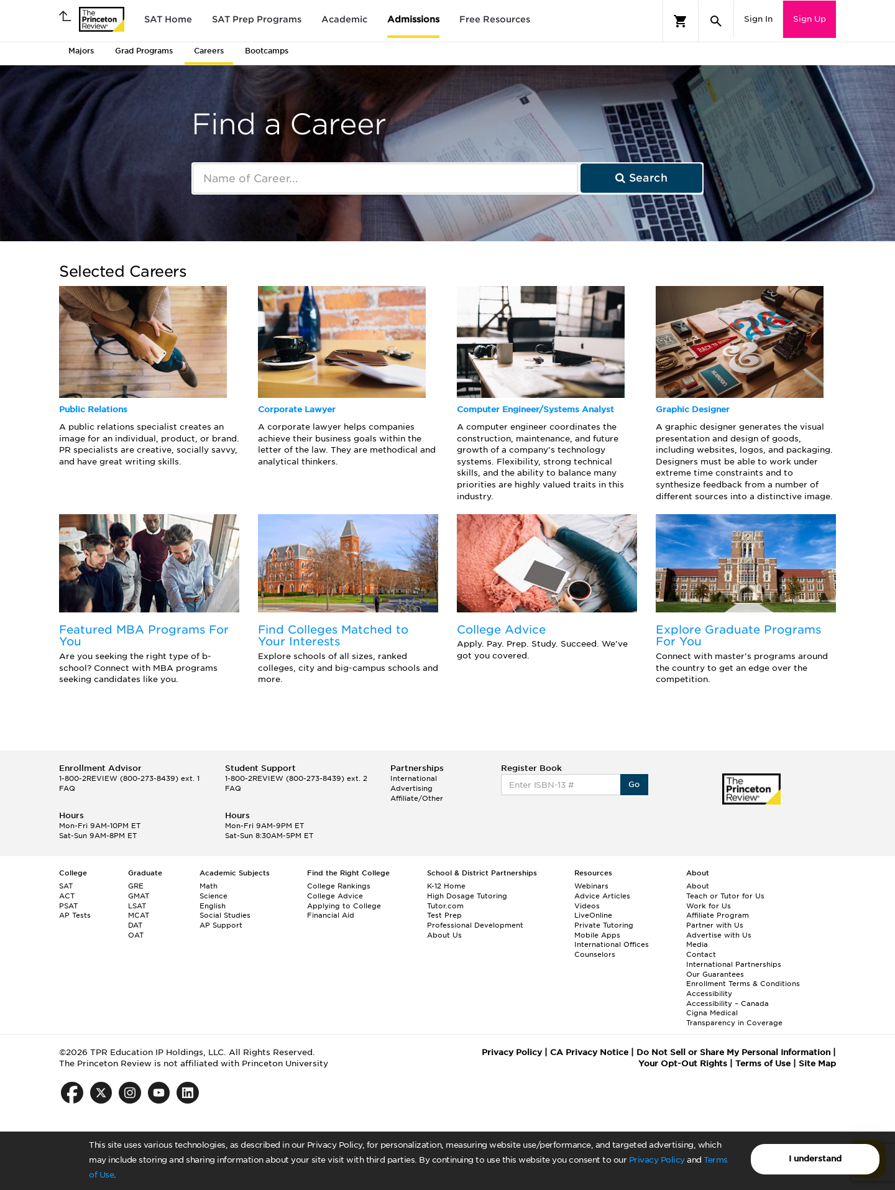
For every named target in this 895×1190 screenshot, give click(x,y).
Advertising (411, 788)
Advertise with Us (718, 935)
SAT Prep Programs (256, 19)
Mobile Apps (597, 935)
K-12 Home (446, 886)
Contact (701, 954)
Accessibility (709, 993)
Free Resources (494, 19)
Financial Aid (330, 915)
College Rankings (338, 886)
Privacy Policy (657, 1160)
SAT (66, 886)
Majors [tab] (81, 50)
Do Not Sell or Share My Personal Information (733, 1052)
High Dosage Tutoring (467, 896)
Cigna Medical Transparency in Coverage (734, 1017)
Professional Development (475, 925)
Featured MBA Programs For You (144, 635)
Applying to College (344, 906)
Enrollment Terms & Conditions (743, 983)
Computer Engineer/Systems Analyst (535, 409)
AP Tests (75, 915)
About (697, 886)
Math (209, 886)
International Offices (611, 944)
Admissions (413, 19)
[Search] (716, 21)
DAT (135, 925)
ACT (67, 896)
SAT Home (168, 19)
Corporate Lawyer (297, 409)
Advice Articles (602, 896)
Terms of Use (763, 1063)
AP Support (221, 925)
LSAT (137, 906)
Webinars (591, 886)
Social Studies (225, 915)
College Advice (501, 629)
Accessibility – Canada (727, 1003)
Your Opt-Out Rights (682, 1063)
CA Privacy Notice (589, 1052)
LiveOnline (593, 915)
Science (213, 896)
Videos (587, 906)
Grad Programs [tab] (144, 50)
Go (634, 784)
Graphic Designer (693, 409)
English (213, 906)
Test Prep (444, 915)
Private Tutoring (603, 925)
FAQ (67, 788)
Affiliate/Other (416, 798)
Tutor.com (445, 906)
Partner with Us (714, 925)
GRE (136, 886)
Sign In (758, 19)
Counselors (594, 954)
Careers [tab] (209, 50)
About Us (444, 935)
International (413, 778)
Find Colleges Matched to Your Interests (333, 635)
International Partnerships (733, 964)
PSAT (68, 906)
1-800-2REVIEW (129, 778)
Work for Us (708, 906)
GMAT (138, 896)
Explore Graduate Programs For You (738, 635)
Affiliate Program (717, 915)
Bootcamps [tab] (266, 50)
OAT (136, 935)
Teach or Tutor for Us (725, 896)
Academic (344, 19)
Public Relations (93, 409)
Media (697, 944)
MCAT (138, 915)
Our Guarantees (715, 974)
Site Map (817, 1063)
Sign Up (809, 19)
